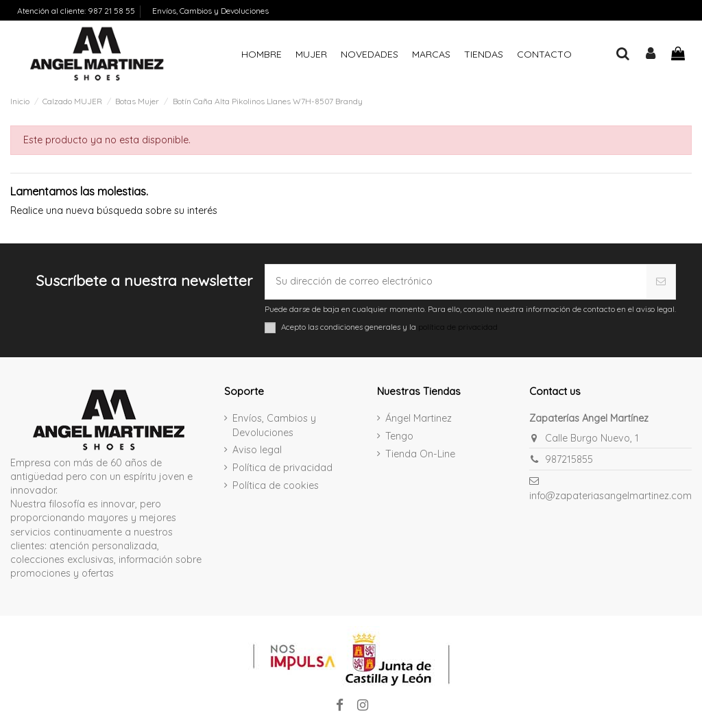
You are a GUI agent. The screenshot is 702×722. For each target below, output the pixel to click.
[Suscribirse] (661, 282)
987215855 (569, 459)
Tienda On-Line (420, 454)
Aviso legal (257, 450)
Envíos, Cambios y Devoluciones (210, 10)
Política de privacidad (282, 467)
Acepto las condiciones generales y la (389, 327)
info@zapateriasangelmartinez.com (610, 496)
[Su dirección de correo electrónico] (455, 282)
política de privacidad (458, 327)
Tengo (399, 436)
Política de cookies (275, 485)
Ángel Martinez (418, 418)
